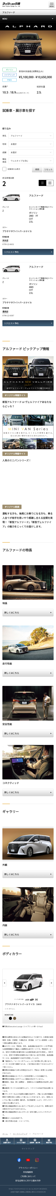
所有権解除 (28, 1172)
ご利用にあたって (28, 1176)
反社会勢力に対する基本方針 (28, 1180)
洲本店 (5, 240)
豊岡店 (5, 311)
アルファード (8, 12)
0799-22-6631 (8, 244)
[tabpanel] (28, 41)
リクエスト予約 (28, 251)
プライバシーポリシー (28, 1168)
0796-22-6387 (8, 315)
